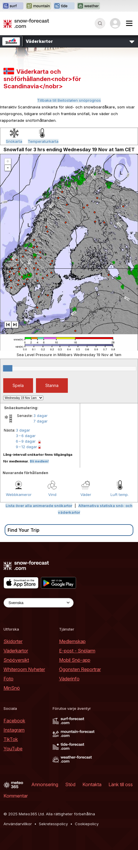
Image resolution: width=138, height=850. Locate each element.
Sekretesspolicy (53, 823)
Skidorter (13, 641)
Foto (8, 679)
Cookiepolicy (87, 823)
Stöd (70, 784)
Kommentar (16, 796)
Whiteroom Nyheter (24, 669)
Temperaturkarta (43, 141)
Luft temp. (120, 494)
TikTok (11, 739)
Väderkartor (16, 651)
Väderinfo (69, 679)
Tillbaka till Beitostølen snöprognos (69, 100)
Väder (85, 494)
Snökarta (14, 141)
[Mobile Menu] (129, 23)
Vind (52, 494)
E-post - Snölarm (77, 651)
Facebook (14, 721)
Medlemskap (72, 641)
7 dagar (40, 421)
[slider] (7, 368)
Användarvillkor (18, 823)
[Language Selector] (39, 603)
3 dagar (40, 415)
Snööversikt (16, 660)
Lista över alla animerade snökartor (39, 505)
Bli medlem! (39, 461)
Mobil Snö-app (74, 660)
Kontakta (91, 784)
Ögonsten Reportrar (80, 669)
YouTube (13, 749)
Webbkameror (19, 494)
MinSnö (12, 688)
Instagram (14, 730)
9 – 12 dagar (26, 446)
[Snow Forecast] (26, 23)
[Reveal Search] (100, 23)
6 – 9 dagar (26, 441)
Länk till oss (120, 784)
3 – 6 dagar (26, 435)
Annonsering (44, 784)
